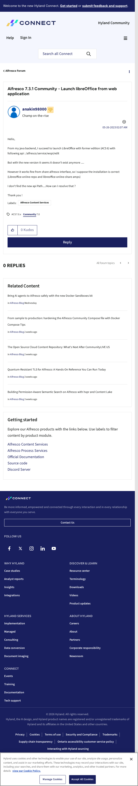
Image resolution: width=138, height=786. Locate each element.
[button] (13, 230)
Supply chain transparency (36, 742)
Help (10, 37)
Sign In (25, 37)
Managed (10, 632)
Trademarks (110, 735)
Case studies (12, 571)
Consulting (11, 640)
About (73, 632)
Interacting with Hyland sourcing (68, 749)
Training (9, 684)
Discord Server (19, 469)
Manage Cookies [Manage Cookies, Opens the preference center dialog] (52, 781)
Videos (74, 595)
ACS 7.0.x (16, 214)
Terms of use (53, 735)
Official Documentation (26, 457)
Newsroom (76, 656)
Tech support (12, 701)
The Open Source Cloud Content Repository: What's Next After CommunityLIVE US (59, 347)
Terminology (78, 579)
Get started (68, 6)
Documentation (14, 692)
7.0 (31, 215)
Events (8, 676)
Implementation (14, 623)
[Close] (131, 760)
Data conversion (14, 648)
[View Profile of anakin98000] (34, 109)
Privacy (20, 735)
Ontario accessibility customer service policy (86, 742)
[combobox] (67, 54)
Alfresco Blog (17, 303)
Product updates (80, 604)
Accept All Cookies (82, 781)
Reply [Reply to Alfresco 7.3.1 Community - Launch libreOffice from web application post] (67, 242)
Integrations (12, 595)
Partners (75, 640)
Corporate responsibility (85, 648)
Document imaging (16, 656)
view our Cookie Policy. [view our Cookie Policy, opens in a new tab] (26, 772)
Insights (9, 587)
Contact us (67, 523)
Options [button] (129, 71)
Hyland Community (114, 23)
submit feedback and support (104, 6)
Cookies (35, 735)
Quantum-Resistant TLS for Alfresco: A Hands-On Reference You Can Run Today (57, 370)
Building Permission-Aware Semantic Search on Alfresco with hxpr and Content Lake (60, 392)
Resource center (80, 571)
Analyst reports (14, 579)
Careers (74, 623)
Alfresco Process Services (27, 450)
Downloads (77, 587)
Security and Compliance (81, 735)
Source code (17, 463)
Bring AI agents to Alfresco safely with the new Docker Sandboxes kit (50, 296)
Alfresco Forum (15, 71)
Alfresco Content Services (34, 202)
